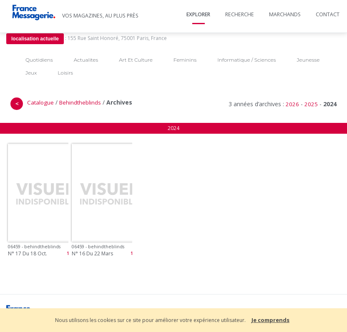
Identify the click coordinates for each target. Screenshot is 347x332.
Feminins (185, 60)
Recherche (239, 14)
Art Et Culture (136, 60)
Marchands (285, 14)
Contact (327, 14)
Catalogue (40, 102)
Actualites (86, 60)
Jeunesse (308, 60)
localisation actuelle (35, 39)
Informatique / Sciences (246, 60)
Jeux (31, 73)
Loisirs (65, 73)
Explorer (198, 14)
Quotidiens (39, 60)
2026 (292, 104)
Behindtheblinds (80, 102)
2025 (311, 104)
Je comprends (270, 320)
